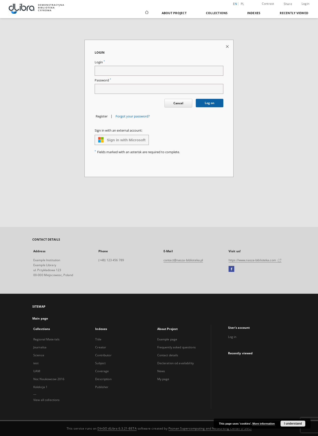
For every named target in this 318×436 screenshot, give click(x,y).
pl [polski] (242, 3)
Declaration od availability (175, 363)
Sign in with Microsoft (122, 140)
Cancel (178, 103)
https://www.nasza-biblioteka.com (255, 260)
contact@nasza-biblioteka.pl (183, 260)
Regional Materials (46, 339)
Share (288, 4)
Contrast (268, 3)
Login (305, 3)
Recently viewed (294, 13)
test (36, 363)
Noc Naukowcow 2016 (48, 379)
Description (103, 379)
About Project (174, 13)
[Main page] (146, 12)
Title (98, 339)
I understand (293, 423)
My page (163, 379)
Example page (167, 339)
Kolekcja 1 (40, 387)
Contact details (167, 355)
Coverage (102, 371)
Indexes (254, 13)
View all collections (46, 400)
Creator (100, 347)
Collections (217, 13)
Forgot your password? (133, 116)
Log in (232, 337)
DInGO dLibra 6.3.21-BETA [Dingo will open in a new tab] (117, 428)
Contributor (103, 355)
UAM (36, 371)
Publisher (101, 387)
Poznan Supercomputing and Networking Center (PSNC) (210, 428)
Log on (209, 103)
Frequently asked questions (176, 347)
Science (38, 355)
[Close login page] (228, 46)
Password (103, 80)
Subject (100, 363)
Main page (40, 318)
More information (263, 423)
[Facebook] (231, 269)
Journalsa (39, 347)
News (161, 371)
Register (102, 116)
